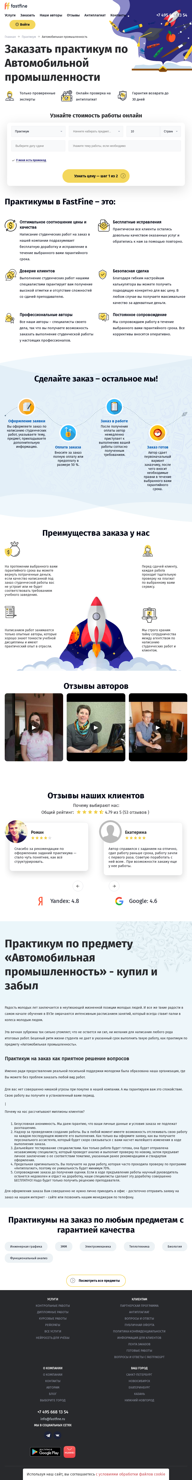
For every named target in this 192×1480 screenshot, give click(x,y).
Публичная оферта (139, 1325)
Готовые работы (139, 1350)
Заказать (27, 15)
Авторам (52, 1387)
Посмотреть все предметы (99, 1281)
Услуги (10, 15)
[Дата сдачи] (38, 147)
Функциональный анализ (29, 1258)
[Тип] (170, 133)
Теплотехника (139, 1246)
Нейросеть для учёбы (53, 1338)
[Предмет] (96, 133)
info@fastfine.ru (52, 1419)
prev (78, 886)
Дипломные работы (53, 1312)
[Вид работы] (38, 133)
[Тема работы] (125, 147)
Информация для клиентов (139, 1338)
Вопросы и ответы (139, 1318)
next (114, 886)
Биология (175, 1246)
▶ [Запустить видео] (34, 727)
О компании (52, 1374)
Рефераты (52, 1325)
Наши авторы (51, 15)
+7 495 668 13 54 (171, 15)
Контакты (118, 15)
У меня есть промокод (31, 160)
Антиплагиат (95, 15)
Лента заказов (139, 1344)
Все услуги (52, 1331)
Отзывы (73, 15)
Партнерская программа (139, 1305)
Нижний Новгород (139, 1400)
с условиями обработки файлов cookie (130, 1474)
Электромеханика (98, 1246)
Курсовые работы (53, 1318)
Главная (10, 37)
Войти (22, 25)
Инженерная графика (26, 1246)
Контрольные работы (53, 1305)
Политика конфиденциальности (139, 1331)
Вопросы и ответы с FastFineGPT (139, 1357)
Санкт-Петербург (139, 1374)
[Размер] (143, 133)
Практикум (29, 37)
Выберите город (52, 1400)
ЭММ (64, 1246)
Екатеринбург (139, 1387)
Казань (139, 1394)
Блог (53, 1394)
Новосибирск (139, 1381)
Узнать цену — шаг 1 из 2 (96, 176)
